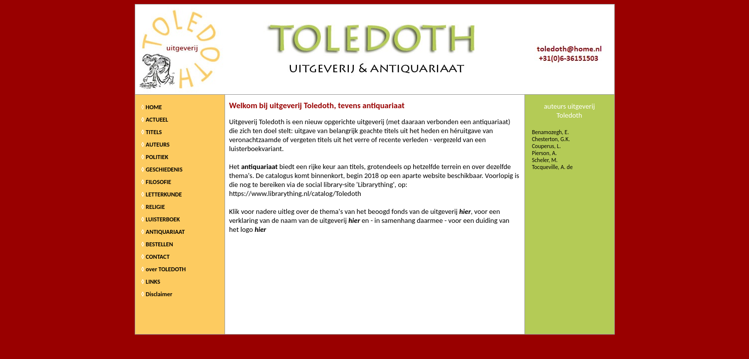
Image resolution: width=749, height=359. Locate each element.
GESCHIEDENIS (164, 169)
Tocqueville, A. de (552, 167)
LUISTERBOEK (163, 219)
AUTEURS (158, 144)
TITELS (154, 132)
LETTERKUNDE (164, 194)
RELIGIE (155, 206)
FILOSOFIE (158, 181)
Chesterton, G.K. (551, 139)
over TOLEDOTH (166, 269)
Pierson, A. (544, 153)
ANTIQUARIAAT (165, 231)
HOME (154, 107)
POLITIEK (157, 157)
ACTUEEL (157, 119)
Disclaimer (159, 294)
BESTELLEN (159, 244)
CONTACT (158, 256)
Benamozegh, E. (550, 132)
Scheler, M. (545, 160)
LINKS (153, 281)
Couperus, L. (546, 146)
